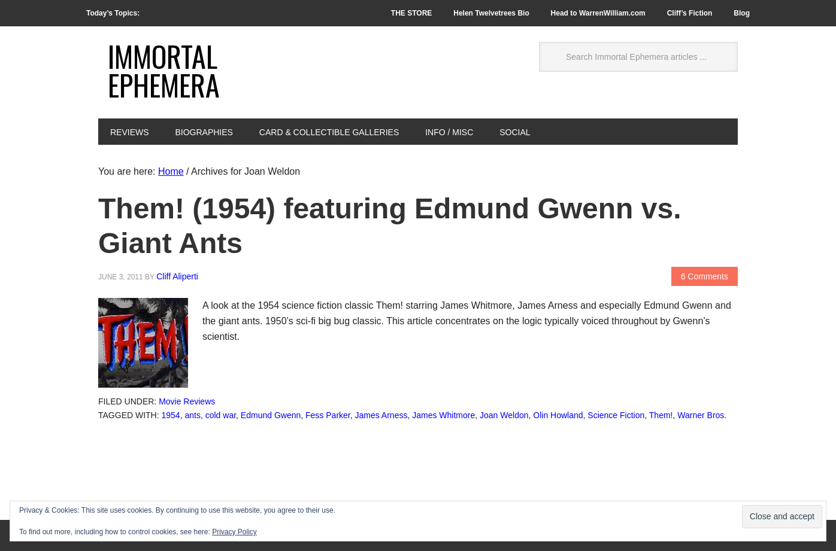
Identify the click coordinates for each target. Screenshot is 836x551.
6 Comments (704, 276)
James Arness (381, 415)
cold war (220, 415)
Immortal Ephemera (164, 70)
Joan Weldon (504, 415)
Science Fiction (615, 415)
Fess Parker (327, 415)
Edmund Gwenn (271, 415)
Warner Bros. (701, 415)
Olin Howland (558, 415)
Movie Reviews (187, 401)
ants (192, 415)
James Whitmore (443, 415)
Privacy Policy (234, 532)
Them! (661, 415)
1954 (171, 415)
